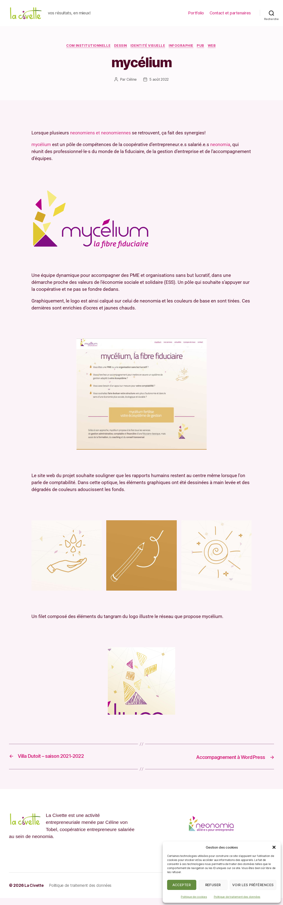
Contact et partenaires (230, 16)
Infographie (182, 53)
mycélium (41, 151)
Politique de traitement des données (237, 896)
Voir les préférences (253, 885)
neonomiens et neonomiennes (102, 140)
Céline (131, 86)
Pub (202, 53)
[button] (274, 847)
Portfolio (196, 16)
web (215, 53)
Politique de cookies (194, 896)
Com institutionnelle (86, 53)
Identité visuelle (148, 53)
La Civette (34, 892)
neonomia (221, 151)
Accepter (181, 885)
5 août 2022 (159, 86)
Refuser (213, 885)
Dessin (119, 53)
